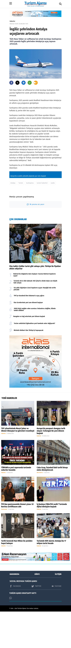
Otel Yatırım (40, 509)
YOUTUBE (56, 622)
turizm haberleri (42, 219)
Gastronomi (4, 545)
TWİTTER (36, 622)
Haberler (12, 21)
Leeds (53, 219)
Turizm (21, 219)
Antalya (12, 219)
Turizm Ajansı (22, 645)
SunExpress (30, 219)
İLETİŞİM (58, 611)
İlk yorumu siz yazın (35, 241)
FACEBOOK (15, 622)
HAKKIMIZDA (14, 611)
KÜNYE (37, 611)
